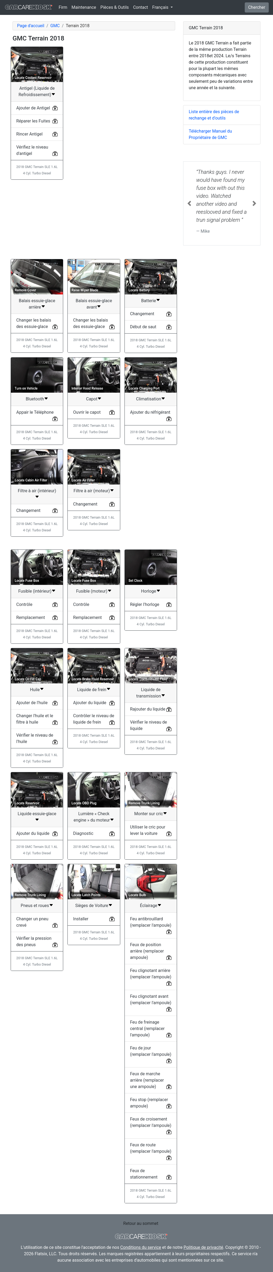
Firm (63, 7)
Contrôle (24, 604)
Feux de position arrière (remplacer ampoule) (147, 951)
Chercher (256, 7)
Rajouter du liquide (147, 709)
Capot (91, 398)
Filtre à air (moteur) (92, 490)
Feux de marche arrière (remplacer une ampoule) (147, 1080)
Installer (80, 918)
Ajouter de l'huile (31, 702)
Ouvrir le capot (87, 412)
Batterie (148, 300)
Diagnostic (83, 833)
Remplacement (30, 617)
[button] (189, 203)
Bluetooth (35, 398)
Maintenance (83, 7)
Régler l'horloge (144, 604)
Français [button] (160, 7)
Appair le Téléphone (35, 412)
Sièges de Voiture (91, 905)
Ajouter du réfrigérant (150, 412)
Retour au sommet (140, 1223)
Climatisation (148, 398)
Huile (35, 689)
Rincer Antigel (29, 134)
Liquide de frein (91, 689)
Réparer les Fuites (33, 121)
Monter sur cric (148, 813)
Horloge (148, 591)
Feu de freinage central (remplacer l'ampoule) (147, 1028)
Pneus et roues (35, 905)
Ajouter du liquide (89, 702)
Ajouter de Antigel (33, 107)
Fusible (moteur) (91, 591)
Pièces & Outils (115, 7)
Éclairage (148, 905)
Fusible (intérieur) (34, 591)
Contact (140, 7)
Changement (142, 313)
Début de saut (143, 326)
